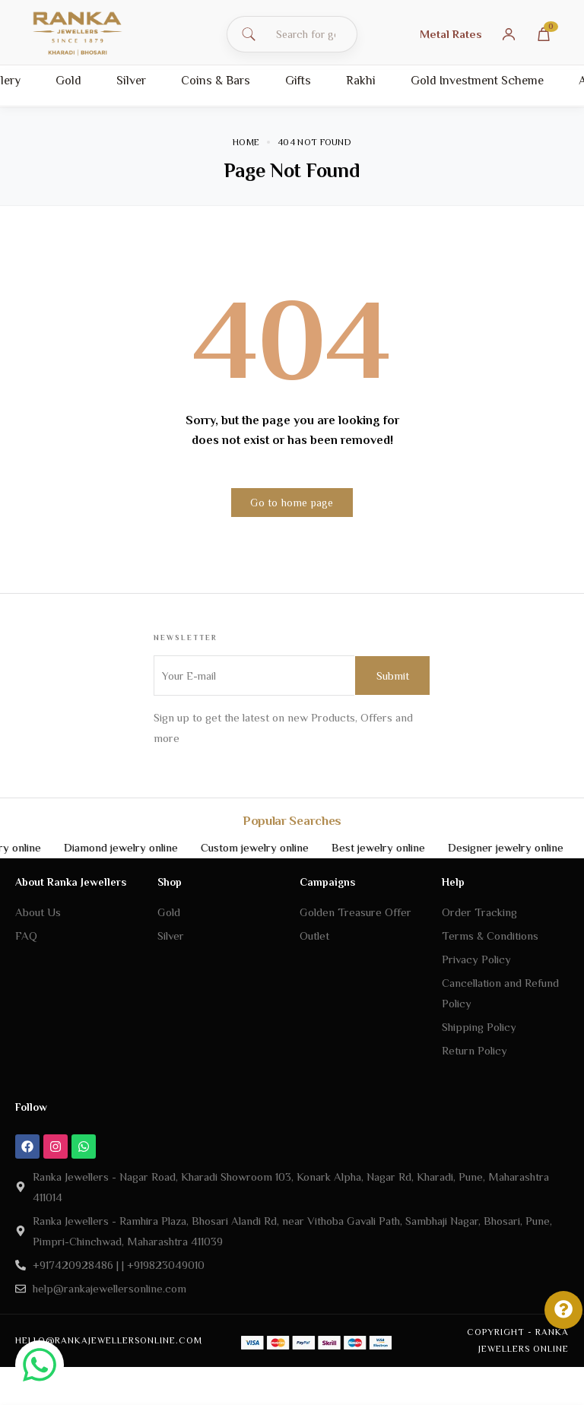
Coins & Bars (215, 80)
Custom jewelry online (274, 847)
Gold (68, 80)
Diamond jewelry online (140, 847)
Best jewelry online (397, 847)
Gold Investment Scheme (477, 80)
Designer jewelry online (524, 847)
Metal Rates (451, 33)
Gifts (298, 80)
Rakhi (361, 80)
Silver (131, 80)
